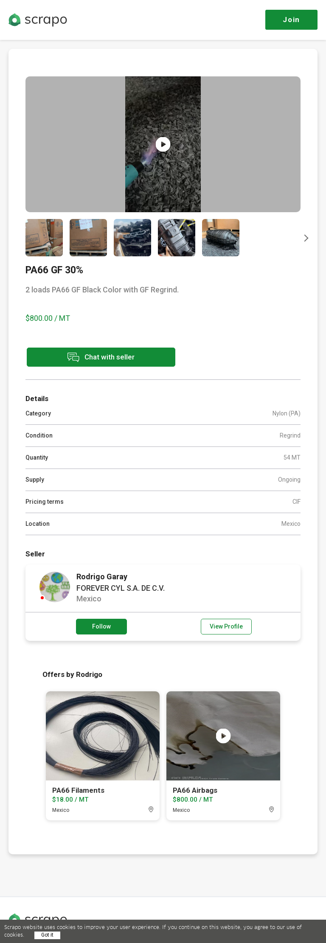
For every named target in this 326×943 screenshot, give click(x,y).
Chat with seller (101, 357)
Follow (101, 626)
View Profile (226, 626)
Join (291, 19)
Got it (47, 935)
